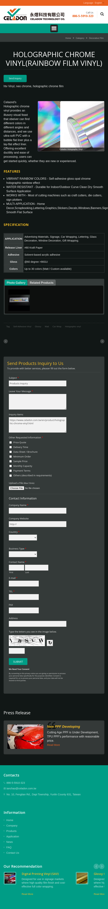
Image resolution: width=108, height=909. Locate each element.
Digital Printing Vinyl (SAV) (40, 874)
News (9, 841)
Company (11, 825)
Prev (96, 866)
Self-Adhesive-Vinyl (22, 326)
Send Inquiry (15, 78)
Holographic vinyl (73, 326)
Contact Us (12, 852)
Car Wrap (56, 326)
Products (11, 831)
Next (101, 866)
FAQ (9, 847)
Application (12, 836)
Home (68, 38)
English (98, 3)
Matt (47, 326)
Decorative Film (96, 38)
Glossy (38, 326)
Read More (53, 744)
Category (80, 38)
